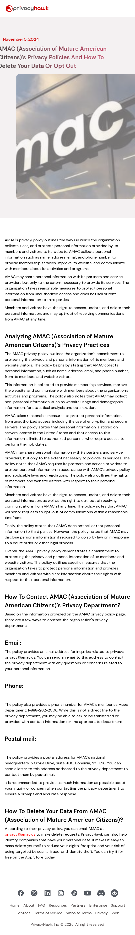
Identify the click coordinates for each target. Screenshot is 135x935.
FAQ (41, 905)
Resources (58, 905)
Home (15, 905)
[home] (27, 8)
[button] (125, 8)
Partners (78, 905)
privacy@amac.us (20, 834)
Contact (23, 912)
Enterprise (98, 905)
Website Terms (79, 912)
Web (115, 912)
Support (118, 905)
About (28, 905)
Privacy (101, 912)
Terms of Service (48, 912)
